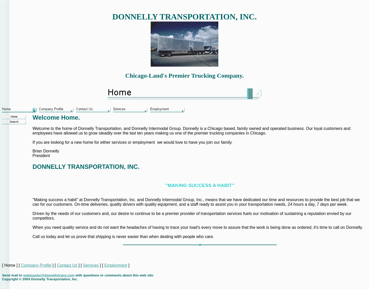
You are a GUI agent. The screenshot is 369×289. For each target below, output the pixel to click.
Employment (115, 265)
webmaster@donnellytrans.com (49, 275)
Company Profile (36, 265)
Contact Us (67, 265)
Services (91, 265)
